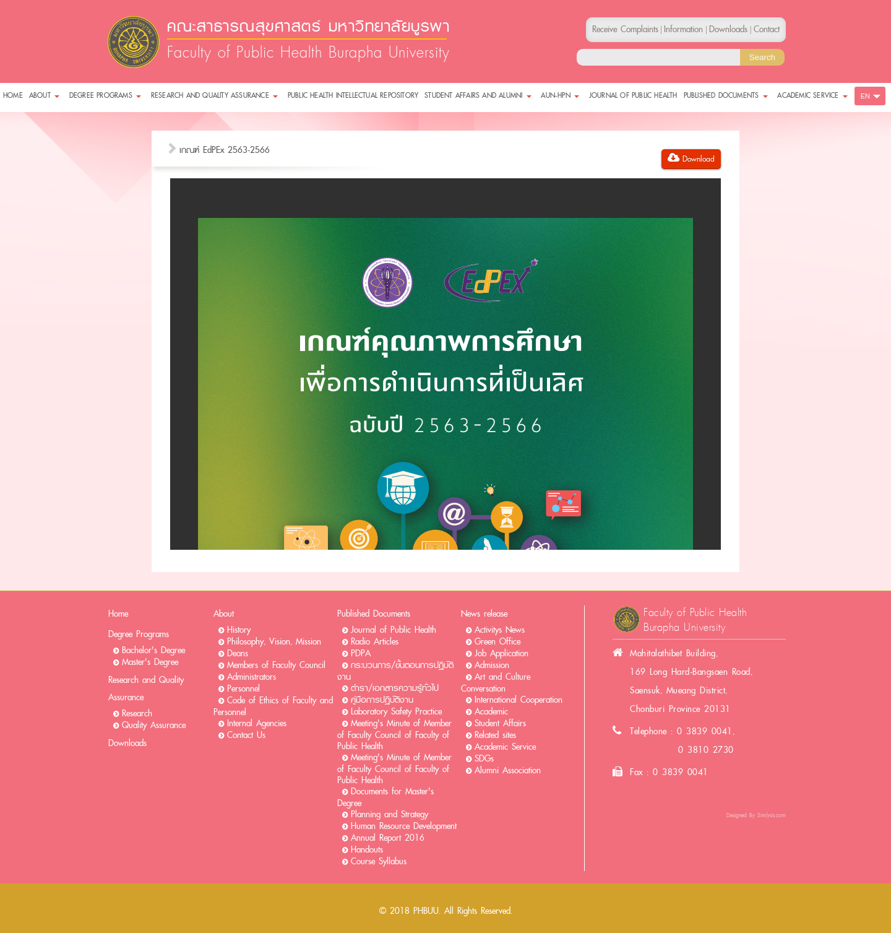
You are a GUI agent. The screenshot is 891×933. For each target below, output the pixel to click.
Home (118, 614)
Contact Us (246, 735)
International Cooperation (518, 700)
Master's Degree (150, 662)
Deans (237, 653)
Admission (492, 665)
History (239, 630)
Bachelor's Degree (153, 650)
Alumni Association (508, 770)
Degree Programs (138, 634)
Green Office (497, 642)
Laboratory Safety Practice (396, 712)
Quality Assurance (154, 725)
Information (683, 29)
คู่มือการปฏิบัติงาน (382, 700)
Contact (767, 29)
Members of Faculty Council (276, 665)
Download (691, 158)
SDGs (484, 759)
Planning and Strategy (389, 814)
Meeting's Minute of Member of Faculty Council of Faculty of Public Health (394, 734)
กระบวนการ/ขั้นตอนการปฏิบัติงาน (395, 671)
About (223, 614)
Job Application (501, 653)
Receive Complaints (625, 29)
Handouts (367, 850)
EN (865, 96)
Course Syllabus (379, 861)
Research (137, 713)
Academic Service (505, 747)
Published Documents (373, 614)
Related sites (495, 735)
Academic (491, 712)
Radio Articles (374, 642)
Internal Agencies (256, 723)
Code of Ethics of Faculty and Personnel (273, 706)
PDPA (361, 653)
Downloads (127, 743)
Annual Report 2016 (387, 838)
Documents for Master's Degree (385, 797)
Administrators (251, 677)
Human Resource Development (404, 826)
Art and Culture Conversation (495, 683)
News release (484, 614)
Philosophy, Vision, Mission (274, 642)
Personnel (243, 689)
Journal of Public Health (393, 630)
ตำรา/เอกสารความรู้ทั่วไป (395, 688)
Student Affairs (500, 723)
